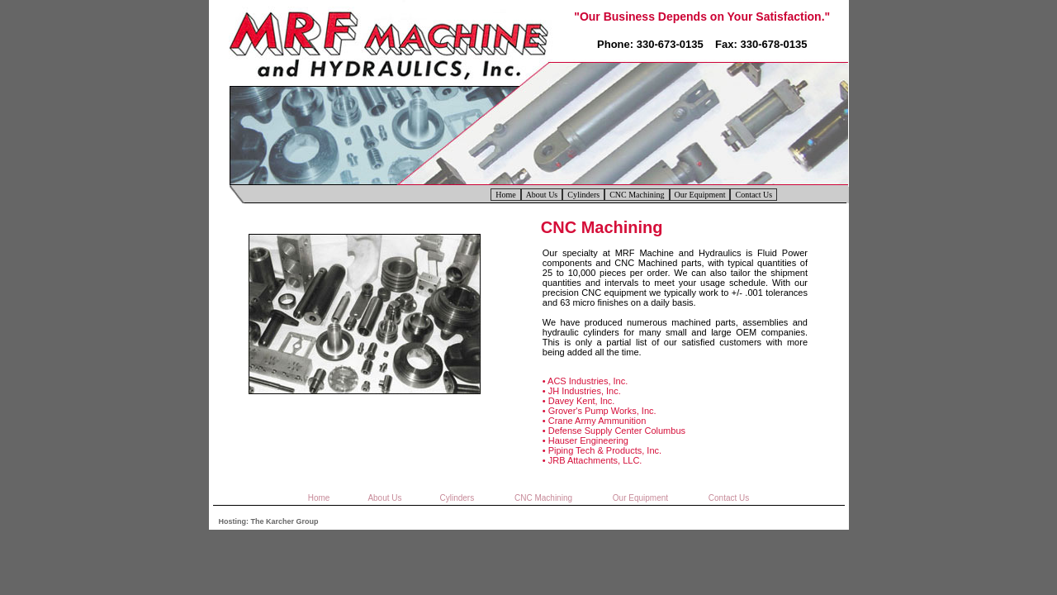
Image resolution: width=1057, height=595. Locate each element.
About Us (542, 194)
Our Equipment (700, 194)
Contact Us (753, 194)
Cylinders (583, 194)
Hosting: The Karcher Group (269, 521)
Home (505, 194)
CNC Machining (636, 194)
